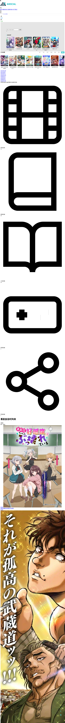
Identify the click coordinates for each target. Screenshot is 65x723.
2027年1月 (3, 73)
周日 (63, 52)
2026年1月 (3, 79)
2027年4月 (3, 72)
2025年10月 (3, 80)
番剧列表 (4, 9)
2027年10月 (3, 70)
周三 (48, 52)
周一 (40, 52)
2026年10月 (3, 75)
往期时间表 (10, 9)
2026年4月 (3, 78)
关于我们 (15, 9)
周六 (59, 52)
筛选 (2, 422)
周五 (55, 52)
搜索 (20, 29)
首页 (1, 9)
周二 (44, 52)
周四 (51, 52)
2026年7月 (3, 76)
